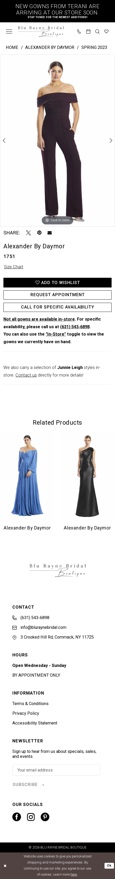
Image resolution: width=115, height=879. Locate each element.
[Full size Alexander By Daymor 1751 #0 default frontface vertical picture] (57, 141)
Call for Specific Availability (57, 307)
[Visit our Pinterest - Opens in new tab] (45, 817)
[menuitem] (9, 31)
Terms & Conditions (30, 703)
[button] (9, 31)
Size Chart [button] (13, 266)
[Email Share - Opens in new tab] (50, 233)
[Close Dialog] (5, 865)
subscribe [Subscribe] (25, 784)
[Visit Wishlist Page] (106, 31)
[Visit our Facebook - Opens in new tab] (16, 817)
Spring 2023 (94, 47)
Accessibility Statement (34, 723)
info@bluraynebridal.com (39, 627)
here (74, 874)
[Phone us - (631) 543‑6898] (79, 31)
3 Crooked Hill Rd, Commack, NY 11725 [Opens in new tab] (53, 637)
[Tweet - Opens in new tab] (28, 232)
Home (12, 47)
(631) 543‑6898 (74, 326)
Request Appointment (57, 294)
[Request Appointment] (88, 31)
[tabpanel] (57, 141)
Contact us (26, 375)
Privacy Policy (25, 713)
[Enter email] (56, 770)
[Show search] (97, 31)
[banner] (41, 31)
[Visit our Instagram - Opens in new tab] (31, 817)
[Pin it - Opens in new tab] (39, 232)
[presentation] (27, 476)
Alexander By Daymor (49, 47)
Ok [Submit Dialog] (109, 865)
